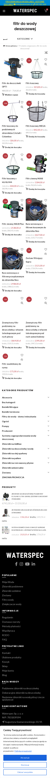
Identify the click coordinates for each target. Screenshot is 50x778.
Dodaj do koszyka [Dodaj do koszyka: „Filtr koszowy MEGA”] (37, 136)
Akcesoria (7, 397)
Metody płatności (11, 626)
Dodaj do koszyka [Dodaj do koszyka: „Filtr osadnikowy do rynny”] (13, 378)
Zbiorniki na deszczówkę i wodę (17, 448)
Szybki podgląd (22, 64)
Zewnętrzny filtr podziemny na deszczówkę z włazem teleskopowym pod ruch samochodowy (36, 329)
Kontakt (6, 652)
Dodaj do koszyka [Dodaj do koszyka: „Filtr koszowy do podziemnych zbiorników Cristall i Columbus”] (13, 147)
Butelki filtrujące (10, 407)
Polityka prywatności (23, 751)
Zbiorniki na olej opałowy (14, 453)
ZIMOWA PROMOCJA (13, 477)
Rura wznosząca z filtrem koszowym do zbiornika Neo (36, 227)
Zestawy (6, 472)
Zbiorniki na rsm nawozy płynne (17, 463)
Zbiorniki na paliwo (11, 458)
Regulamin (7, 617)
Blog (4, 675)
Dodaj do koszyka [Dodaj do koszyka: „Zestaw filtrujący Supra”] (37, 272)
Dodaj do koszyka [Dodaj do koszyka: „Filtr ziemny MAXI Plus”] (13, 234)
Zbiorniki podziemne (12, 586)
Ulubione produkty (11, 657)
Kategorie (23, 39)
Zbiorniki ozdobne (11, 590)
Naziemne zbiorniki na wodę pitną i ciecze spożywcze (23, 698)
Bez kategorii (8, 402)
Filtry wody (8, 599)
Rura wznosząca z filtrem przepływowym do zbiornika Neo (13, 276)
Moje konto (8, 670)
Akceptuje (25, 758)
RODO (5, 635)
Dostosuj (25, 765)
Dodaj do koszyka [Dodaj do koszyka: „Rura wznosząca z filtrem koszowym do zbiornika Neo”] (37, 242)
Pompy (5, 426)
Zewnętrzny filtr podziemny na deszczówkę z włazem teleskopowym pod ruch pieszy (12, 329)
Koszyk (5, 661)
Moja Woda (8, 582)
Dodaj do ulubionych (22, 59)
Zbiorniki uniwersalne (12, 467)
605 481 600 (39, 4)
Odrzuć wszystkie (25, 772)
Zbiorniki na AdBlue (11, 444)
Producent (7, 431)
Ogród (5, 421)
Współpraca (8, 630)
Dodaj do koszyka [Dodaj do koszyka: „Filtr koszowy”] (37, 94)
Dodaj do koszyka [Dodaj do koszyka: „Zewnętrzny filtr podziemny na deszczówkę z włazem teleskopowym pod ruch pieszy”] (13, 347)
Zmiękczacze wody (11, 604)
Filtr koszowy (32, 83)
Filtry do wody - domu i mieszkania (19, 416)
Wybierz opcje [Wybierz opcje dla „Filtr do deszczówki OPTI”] (11, 95)
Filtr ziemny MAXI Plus (13, 224)
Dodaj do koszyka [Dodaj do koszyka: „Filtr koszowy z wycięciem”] (13, 193)
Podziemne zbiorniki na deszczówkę (20, 688)
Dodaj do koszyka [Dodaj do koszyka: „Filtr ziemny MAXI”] (37, 189)
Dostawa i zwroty (11, 621)
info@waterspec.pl (22, 4)
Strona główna (11, 46)
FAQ (4, 639)
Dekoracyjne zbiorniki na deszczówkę (21, 692)
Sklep (5, 666)
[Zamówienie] (46, 53)
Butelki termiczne (10, 412)
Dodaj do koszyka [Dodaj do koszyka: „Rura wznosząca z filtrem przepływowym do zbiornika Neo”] (13, 290)
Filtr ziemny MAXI (34, 178)
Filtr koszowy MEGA (35, 126)
